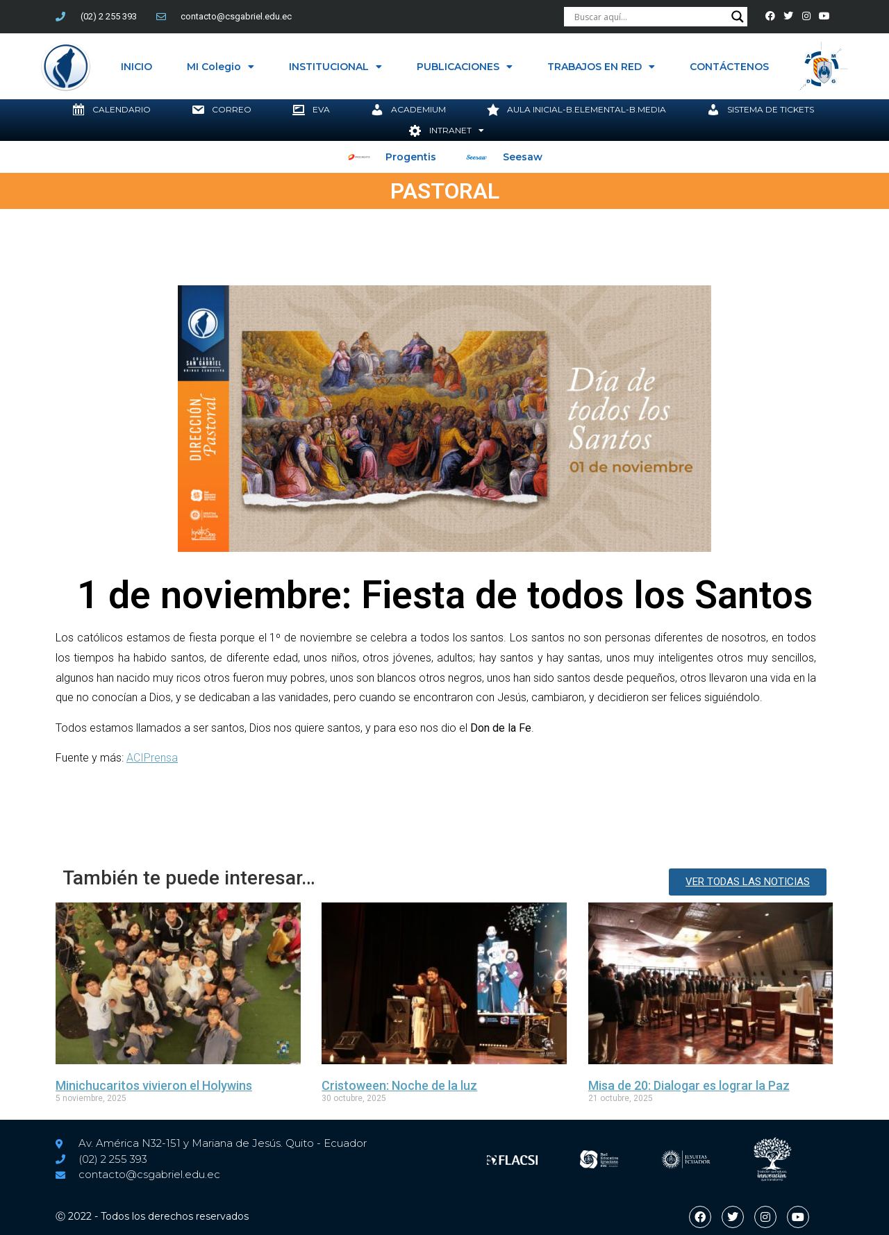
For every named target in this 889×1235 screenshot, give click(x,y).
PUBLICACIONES (465, 66)
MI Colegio (220, 66)
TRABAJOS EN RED (601, 66)
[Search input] (651, 16)
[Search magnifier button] (739, 16)
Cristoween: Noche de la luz (399, 1085)
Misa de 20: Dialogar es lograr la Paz (689, 1085)
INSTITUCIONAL (335, 66)
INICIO (136, 66)
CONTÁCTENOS (729, 66)
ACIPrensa (152, 757)
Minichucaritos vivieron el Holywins (154, 1085)
